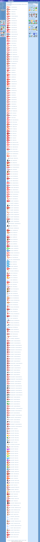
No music (11, 295)
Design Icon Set (14, 133)
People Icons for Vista (31, 12)
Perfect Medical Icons (16, 329)
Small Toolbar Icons (15, 268)
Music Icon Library (17, 480)
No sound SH (11, 507)
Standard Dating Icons (16, 221)
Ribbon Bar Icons (15, 160)
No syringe (11, 354)
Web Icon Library (17, 435)
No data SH (11, 516)
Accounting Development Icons (16, 259)
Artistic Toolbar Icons (15, 124)
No (10, 9)
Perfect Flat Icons (15, 284)
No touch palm (12, 345)
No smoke (11, 214)
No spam (11, 194)
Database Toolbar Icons (15, 180)
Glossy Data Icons (14, 18)
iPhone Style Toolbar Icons (16, 185)
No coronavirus (12, 426)
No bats (11, 419)
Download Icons (16, 540)
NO (10, 36)
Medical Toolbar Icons (14, 36)
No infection (11, 383)
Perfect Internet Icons (14, 99)
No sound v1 (11, 469)
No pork (11, 372)
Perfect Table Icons (15, 286)
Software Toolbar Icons (14, 38)
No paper (11, 293)
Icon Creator (8, 540)
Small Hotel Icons (16, 266)
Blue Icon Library (14, 117)
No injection (11, 381)
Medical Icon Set (17, 487)
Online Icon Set (16, 453)
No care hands (12, 410)
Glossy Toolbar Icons (15, 171)
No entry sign (11, 313)
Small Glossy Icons (15, 239)
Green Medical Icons (16, 248)
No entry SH (11, 532)
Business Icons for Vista (15, 142)
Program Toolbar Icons (14, 29)
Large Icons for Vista (16, 514)
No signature (11, 223)
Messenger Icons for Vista (17, 523)
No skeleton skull (12, 363)
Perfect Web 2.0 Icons (14, 90)
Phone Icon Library (17, 444)
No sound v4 (11, 462)
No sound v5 (11, 460)
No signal (11, 151)
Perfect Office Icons (15, 311)
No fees (11, 401)
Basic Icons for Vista (17, 532)
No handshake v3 (12, 392)
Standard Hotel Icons (16, 212)
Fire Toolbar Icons (16, 478)
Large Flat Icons (14, 45)
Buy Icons (20, 540)
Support (25, 540)
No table (11, 169)
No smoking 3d (12, 487)
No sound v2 (11, 437)
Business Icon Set (17, 498)
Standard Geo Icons (15, 54)
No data (11, 180)
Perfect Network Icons (15, 318)
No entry (11, 162)
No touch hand (12, 347)
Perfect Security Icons (14, 108)
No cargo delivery (12, 408)
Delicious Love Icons (16, 205)
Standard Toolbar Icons (15, 61)
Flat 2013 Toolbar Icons (15, 151)
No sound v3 (11, 435)
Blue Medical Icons (16, 250)
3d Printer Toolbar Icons (14, 9)
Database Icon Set (15, 126)
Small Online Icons (15, 275)
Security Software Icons (15, 257)
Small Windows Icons (14, 63)
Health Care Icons (17, 471)
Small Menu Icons (15, 232)
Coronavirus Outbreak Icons (18, 345)
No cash (11, 153)
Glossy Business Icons (14, 20)
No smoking (11, 187)
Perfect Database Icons (14, 106)
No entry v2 (11, 455)
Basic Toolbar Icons (14, 43)
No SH (11, 185)
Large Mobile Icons (16, 203)
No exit (11, 514)
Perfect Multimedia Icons (16, 295)
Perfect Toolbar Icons (15, 302)
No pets (11, 212)
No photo (11, 160)
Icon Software (12, 540)
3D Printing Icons (15, 115)
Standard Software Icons (18, 223)
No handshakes (12, 390)
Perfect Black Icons (14, 88)
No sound (11, 171)
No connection (12, 320)
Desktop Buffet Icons (17, 338)
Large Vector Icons (15, 52)
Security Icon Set (15, 135)
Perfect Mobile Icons (15, 327)
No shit (11, 365)
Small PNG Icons (14, 72)
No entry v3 (11, 453)
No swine (11, 356)
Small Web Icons (13, 70)
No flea (11, 399)
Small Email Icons (14, 79)
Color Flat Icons (16, 428)
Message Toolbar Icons (14, 27)
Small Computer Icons (14, 81)
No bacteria (11, 417)
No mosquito (11, 471)
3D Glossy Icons (13, 11)
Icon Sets (23, 540)
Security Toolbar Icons (15, 194)
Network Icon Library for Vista (18, 525)
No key (11, 257)
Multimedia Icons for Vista (16, 144)
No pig (11, 374)
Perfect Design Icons (14, 97)
